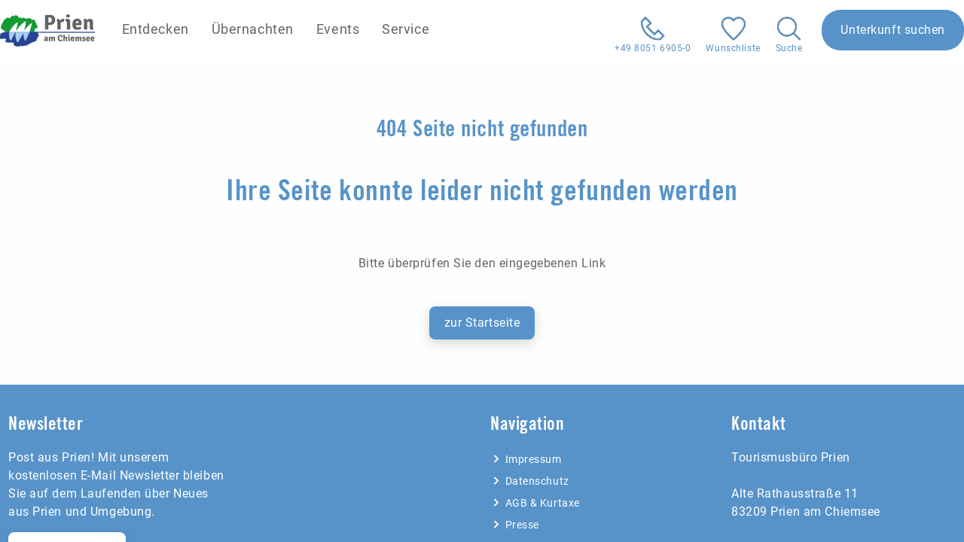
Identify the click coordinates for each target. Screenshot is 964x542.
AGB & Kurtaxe (535, 503)
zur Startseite (482, 322)
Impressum (526, 459)
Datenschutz (529, 481)
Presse (514, 525)
